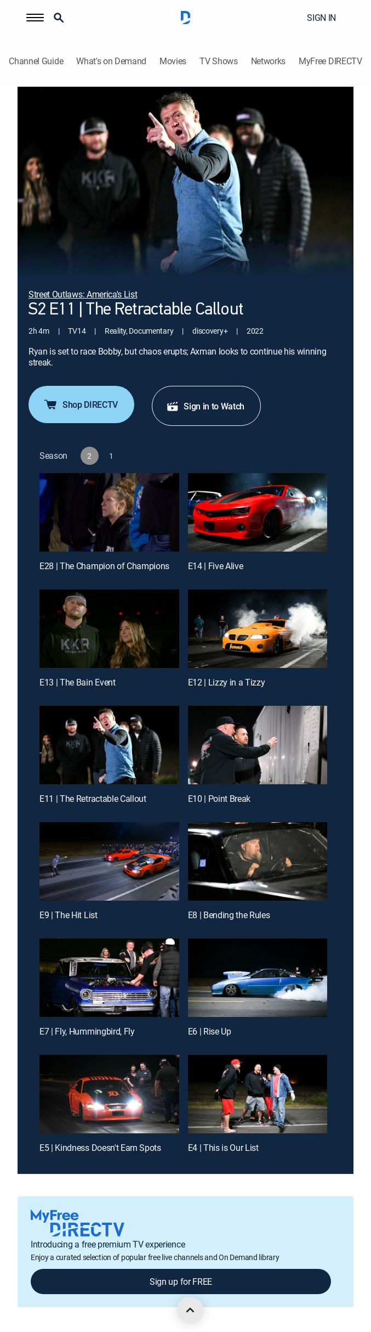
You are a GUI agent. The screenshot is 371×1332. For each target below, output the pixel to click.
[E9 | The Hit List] (109, 861)
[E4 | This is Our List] (258, 1094)
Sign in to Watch (205, 406)
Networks (268, 61)
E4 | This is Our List (223, 1148)
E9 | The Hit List (68, 915)
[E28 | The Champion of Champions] (109, 512)
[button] (35, 17)
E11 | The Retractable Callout (92, 799)
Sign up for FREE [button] (181, 1281)
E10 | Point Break (219, 799)
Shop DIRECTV (80, 404)
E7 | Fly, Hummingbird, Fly (87, 1031)
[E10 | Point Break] (258, 745)
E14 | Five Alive (215, 566)
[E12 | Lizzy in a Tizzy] (258, 628)
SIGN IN (321, 18)
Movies (172, 61)
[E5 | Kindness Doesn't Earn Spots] (109, 1094)
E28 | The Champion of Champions (104, 566)
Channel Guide (36, 61)
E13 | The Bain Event (77, 682)
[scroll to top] (190, 1310)
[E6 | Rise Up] (258, 977)
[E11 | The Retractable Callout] (109, 745)
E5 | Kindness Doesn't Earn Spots (100, 1148)
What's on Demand (111, 61)
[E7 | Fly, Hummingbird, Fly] (109, 977)
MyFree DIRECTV (330, 61)
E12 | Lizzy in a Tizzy (226, 682)
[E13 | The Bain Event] (109, 628)
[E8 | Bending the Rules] (258, 861)
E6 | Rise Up (209, 1031)
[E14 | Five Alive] (258, 512)
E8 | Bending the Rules (229, 915)
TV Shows (218, 61)
